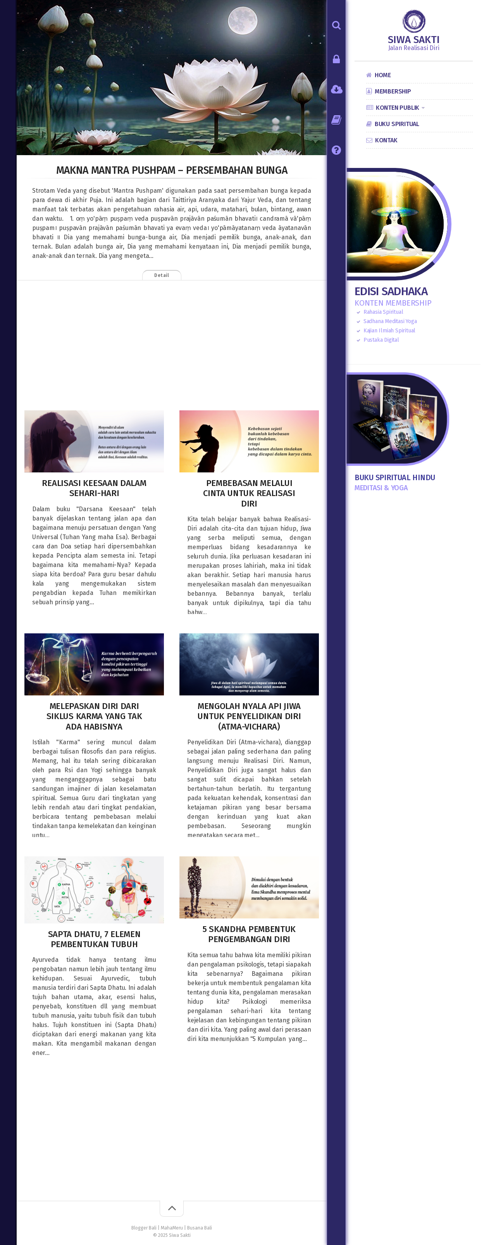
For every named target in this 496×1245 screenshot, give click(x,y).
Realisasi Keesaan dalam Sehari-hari (94, 488)
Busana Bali (199, 1228)
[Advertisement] (172, 346)
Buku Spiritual (397, 124)
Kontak (386, 140)
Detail (172, 275)
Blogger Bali (144, 1228)
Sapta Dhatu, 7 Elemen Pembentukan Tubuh (94, 939)
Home (383, 75)
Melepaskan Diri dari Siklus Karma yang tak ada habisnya (94, 716)
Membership (393, 91)
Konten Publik (397, 107)
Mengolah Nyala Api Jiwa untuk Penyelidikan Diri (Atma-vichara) (249, 716)
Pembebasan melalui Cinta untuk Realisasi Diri (249, 493)
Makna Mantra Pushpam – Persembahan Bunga (171, 170)
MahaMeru (172, 1228)
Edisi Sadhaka (391, 291)
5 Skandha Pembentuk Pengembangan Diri (249, 934)
